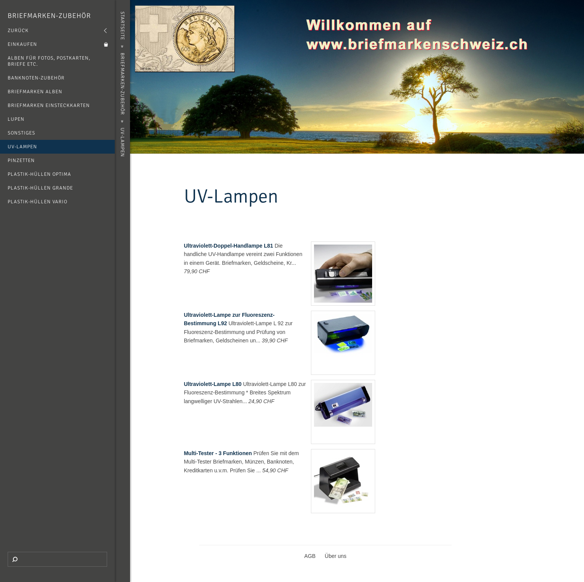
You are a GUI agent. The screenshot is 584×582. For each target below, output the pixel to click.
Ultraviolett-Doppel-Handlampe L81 (228, 246)
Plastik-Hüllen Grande (40, 188)
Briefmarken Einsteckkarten (49, 105)
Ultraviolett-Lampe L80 (213, 384)
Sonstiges (21, 133)
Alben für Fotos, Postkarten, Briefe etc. (49, 61)
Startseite (122, 25)
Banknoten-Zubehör (36, 78)
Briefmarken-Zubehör (49, 15)
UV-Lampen (22, 147)
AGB (310, 556)
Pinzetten (21, 160)
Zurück (18, 31)
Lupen (16, 119)
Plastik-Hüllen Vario (37, 202)
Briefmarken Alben (35, 92)
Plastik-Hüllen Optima (39, 174)
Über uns (335, 556)
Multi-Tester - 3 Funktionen (218, 453)
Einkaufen (22, 44)
